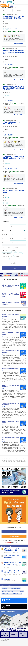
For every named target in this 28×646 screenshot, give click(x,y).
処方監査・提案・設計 (7, 253)
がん (20, 253)
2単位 (5, 28)
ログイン (12, 5)
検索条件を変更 (19, 10)
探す (14, 268)
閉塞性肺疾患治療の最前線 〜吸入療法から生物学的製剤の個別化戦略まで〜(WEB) (13, 88)
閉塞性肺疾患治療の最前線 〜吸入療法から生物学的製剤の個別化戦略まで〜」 (13, 52)
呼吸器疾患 (10, 28)
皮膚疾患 (17, 256)
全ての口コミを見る (19, 43)
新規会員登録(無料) (14, 536)
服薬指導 (15, 28)
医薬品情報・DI (6, 250)
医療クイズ (15, 593)
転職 (21, 593)
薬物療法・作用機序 (15, 588)
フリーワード (4, 234)
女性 (15, 253)
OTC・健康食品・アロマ (8, 256)
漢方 (4, 247)
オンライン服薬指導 (19, 591)
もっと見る (5, 258)
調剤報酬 (9, 247)
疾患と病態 (15, 168)
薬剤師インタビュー (6, 593)
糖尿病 (13, 250)
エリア (3, 226)
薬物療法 (16, 247)
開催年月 (3, 230)
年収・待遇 (10, 591)
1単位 (5, 64)
